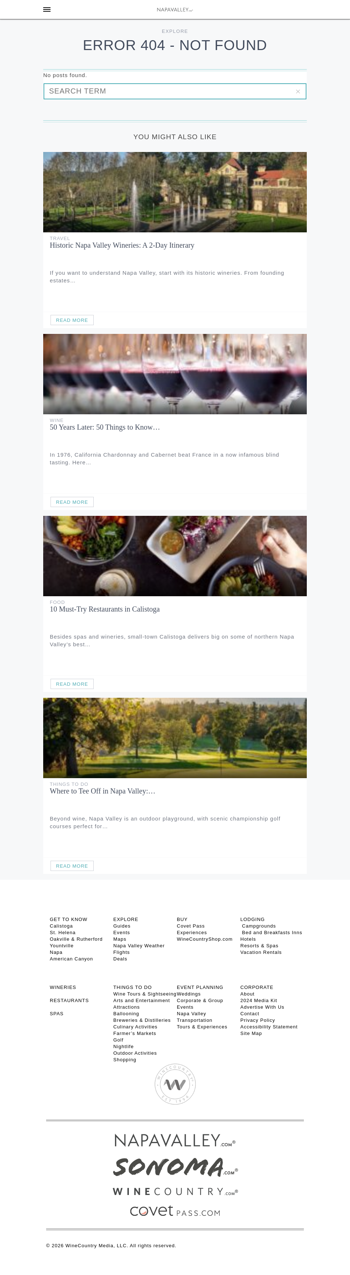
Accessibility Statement (269, 1026)
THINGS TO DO (132, 987)
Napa (56, 952)
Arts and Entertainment (141, 1000)
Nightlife (123, 1046)
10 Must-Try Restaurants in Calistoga (105, 609)
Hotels (248, 939)
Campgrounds (258, 926)
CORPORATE (257, 987)
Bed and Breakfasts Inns (271, 932)
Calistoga (61, 926)
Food (57, 602)
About (248, 994)
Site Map (251, 1033)
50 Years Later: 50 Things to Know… (105, 427)
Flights (121, 952)
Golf (118, 1040)
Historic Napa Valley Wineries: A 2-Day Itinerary (122, 245)
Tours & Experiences (202, 1026)
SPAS (57, 1013)
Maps (120, 939)
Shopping (125, 1059)
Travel (60, 238)
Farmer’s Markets (134, 1033)
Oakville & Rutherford (76, 939)
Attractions (126, 1007)
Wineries (63, 987)
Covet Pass (191, 926)
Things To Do (69, 784)
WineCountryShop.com (205, 939)
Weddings (189, 994)
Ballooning (126, 1013)
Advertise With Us (262, 1007)
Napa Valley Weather (139, 945)
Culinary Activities (135, 1026)
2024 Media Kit (259, 1000)
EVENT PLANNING (200, 987)
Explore (175, 31)
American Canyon (71, 959)
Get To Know (69, 919)
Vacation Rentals (261, 952)
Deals (120, 959)
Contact (250, 1013)
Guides (122, 926)
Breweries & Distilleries (142, 1020)
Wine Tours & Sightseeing (145, 994)
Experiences (192, 932)
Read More (72, 320)
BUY (182, 919)
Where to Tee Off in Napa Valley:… (103, 791)
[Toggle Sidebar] (47, 9)
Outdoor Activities (135, 1053)
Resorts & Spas (260, 945)
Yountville (62, 945)
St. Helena (63, 932)
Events (121, 932)
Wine (57, 420)
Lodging (253, 919)
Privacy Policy (258, 1020)
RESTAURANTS (69, 1000)
